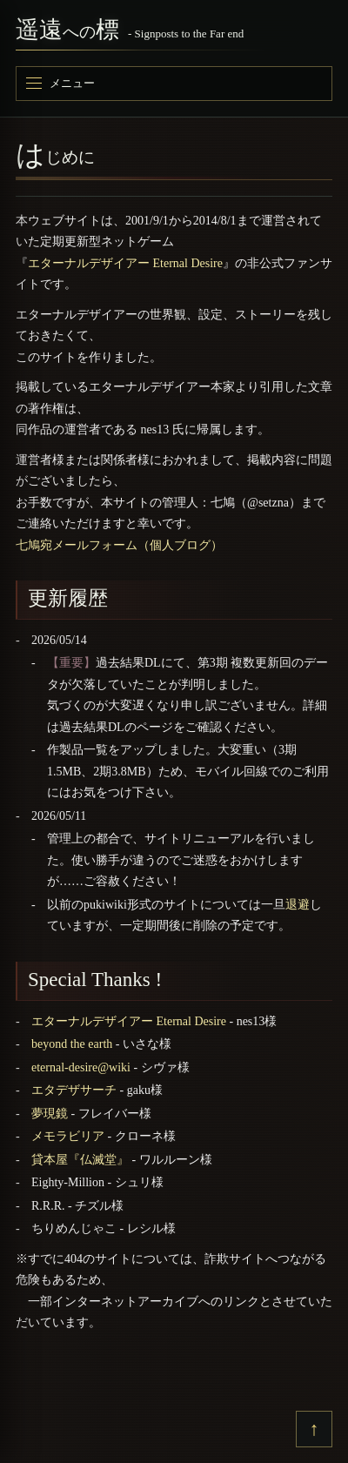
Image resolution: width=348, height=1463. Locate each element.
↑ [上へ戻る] (314, 1429)
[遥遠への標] (174, 33)
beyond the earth (71, 1043)
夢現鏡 (49, 1113)
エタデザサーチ (74, 1090)
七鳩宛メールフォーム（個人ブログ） (119, 545)
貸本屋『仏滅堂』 (80, 1159)
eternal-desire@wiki (80, 1067)
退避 (297, 904)
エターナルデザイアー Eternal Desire (125, 263)
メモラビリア (67, 1136)
